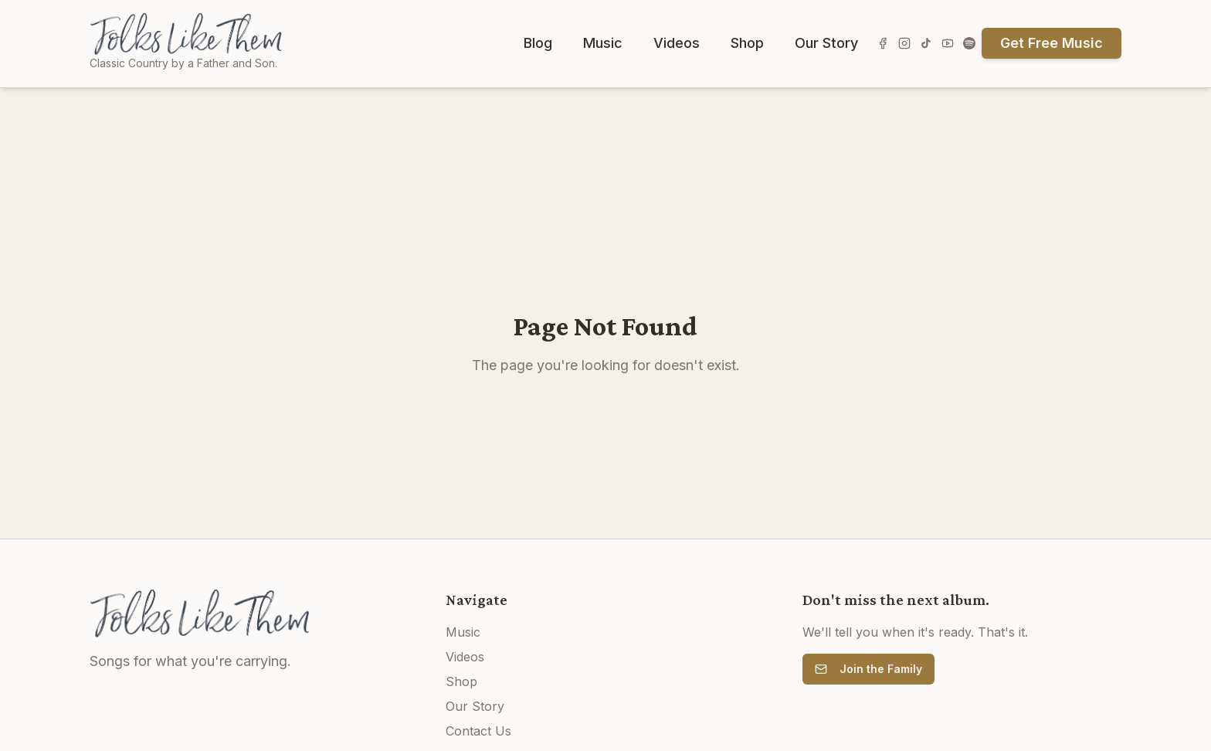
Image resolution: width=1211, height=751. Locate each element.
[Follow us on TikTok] (926, 43)
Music (602, 43)
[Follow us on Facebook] (883, 43)
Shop (747, 43)
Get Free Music (1051, 43)
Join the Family (868, 668)
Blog (538, 43)
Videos (676, 43)
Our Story (826, 43)
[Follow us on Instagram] (904, 43)
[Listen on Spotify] (969, 43)
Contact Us (478, 731)
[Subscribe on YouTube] (947, 43)
